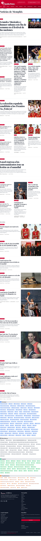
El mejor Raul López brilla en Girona (8, 364)
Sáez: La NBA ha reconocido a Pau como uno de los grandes (33, 187)
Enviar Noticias (23, 528)
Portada (22, 494)
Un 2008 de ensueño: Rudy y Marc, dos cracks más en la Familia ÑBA (34, 68)
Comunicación (29, 6)
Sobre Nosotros (3, 514)
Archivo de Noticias (24, 508)
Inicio (1, 8)
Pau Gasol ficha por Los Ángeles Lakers (5, 127)
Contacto (2, 522)
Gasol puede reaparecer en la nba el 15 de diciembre (6, 186)
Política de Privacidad (4, 517)
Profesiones (23, 507)
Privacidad (27, 532)
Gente (17, 6)
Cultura (35, 6)
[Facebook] (1, 501)
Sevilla (8, 6)
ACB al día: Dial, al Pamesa (8, 393)
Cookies (31, 532)
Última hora (4, 6)
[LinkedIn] (6, 501)
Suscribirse (31, 520)
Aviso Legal (2, 521)
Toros (25, 6)
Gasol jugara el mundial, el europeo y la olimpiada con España (20, 205)
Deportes (20, 6)
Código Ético (3, 515)
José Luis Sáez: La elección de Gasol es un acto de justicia (5, 205)
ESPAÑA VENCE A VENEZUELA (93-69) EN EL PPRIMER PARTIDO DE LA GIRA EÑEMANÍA (20, 140)
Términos (35, 532)
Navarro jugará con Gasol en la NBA (34, 138)
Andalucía (12, 6)
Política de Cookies (4, 518)
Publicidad (23, 525)
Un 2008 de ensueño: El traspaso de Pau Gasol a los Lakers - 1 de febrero (6, 80)
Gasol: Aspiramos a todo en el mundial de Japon (8, 377)
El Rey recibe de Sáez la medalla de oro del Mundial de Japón (5, 143)
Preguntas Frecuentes (24, 526)
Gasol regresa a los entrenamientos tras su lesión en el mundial (9, 262)
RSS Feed (22, 509)
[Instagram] (4, 501)
